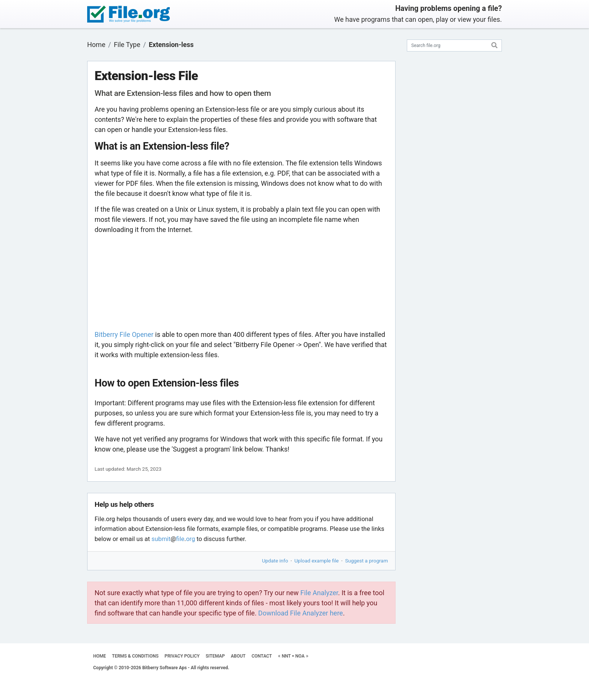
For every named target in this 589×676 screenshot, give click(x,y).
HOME (99, 656)
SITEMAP (215, 656)
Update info (275, 561)
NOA (300, 656)
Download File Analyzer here (300, 613)
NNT (286, 656)
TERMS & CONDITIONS (135, 656)
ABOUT (238, 656)
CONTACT (262, 656)
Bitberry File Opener (124, 334)
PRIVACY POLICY (182, 656)
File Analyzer (319, 593)
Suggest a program (366, 561)
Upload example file (316, 561)
